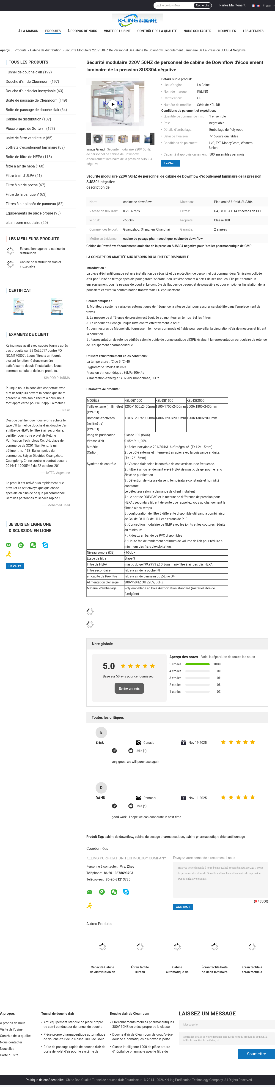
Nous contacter (197, 31)
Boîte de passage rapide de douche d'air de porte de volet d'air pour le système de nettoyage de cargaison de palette (74, 1050)
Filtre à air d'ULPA (20, 175)
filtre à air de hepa (20, 166)
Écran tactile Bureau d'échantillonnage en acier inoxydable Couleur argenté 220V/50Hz (140, 969)
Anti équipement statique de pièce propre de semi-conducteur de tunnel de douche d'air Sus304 (73, 1025)
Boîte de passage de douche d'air (32, 110)
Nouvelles (227, 31)
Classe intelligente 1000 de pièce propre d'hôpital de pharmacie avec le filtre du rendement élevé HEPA (141, 1050)
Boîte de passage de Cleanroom (32, 100)
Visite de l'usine (117, 31)
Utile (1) (140, 751)
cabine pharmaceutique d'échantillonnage (215, 837)
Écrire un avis (129, 688)
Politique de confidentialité (44, 1080)
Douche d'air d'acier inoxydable (31, 91)
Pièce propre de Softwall (25, 128)
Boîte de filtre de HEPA (24, 157)
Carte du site (9, 1055)
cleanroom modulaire (23, 222)
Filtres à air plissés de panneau (31, 204)
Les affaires (253, 31)
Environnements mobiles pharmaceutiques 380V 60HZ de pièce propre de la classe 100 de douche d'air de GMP (143, 1025)
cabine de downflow (119, 837)
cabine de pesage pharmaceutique (159, 837)
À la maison (28, 31)
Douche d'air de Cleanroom (28, 81)
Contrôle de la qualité (157, 31)
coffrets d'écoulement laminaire (31, 147)
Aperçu (5, 50)
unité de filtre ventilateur (25, 138)
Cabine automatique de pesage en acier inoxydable (177, 969)
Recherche (202, 5)
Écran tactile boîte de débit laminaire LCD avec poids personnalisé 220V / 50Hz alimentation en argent (214, 969)
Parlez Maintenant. (233, 5)
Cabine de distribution (45, 50)
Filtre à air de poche (22, 185)
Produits (53, 31)
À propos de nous (82, 31)
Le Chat (169, 163)
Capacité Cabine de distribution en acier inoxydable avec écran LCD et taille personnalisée (102, 969)
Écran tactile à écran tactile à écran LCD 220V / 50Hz (251, 969)
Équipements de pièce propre (29, 213)
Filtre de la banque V (22, 194)
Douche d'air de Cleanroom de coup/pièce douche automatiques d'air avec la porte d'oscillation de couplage (142, 1037)
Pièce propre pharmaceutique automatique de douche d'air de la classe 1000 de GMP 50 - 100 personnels (74, 1037)
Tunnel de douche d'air (24, 72)
